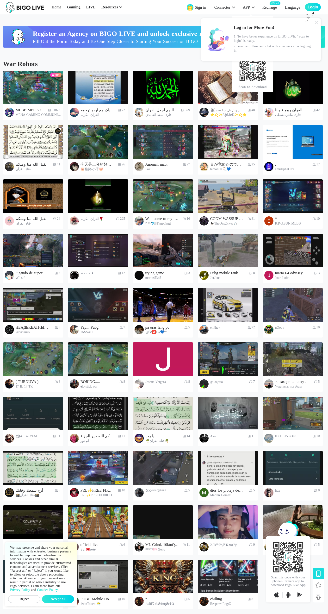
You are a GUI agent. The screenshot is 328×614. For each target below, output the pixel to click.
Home (56, 7)
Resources (109, 7)
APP (246, 7)
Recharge (269, 7)
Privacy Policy (20, 590)
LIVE (90, 7)
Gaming (73, 7)
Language (292, 7)
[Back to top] (318, 596)
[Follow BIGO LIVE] (318, 585)
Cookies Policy (47, 590)
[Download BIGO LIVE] (318, 573)
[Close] (316, 22)
